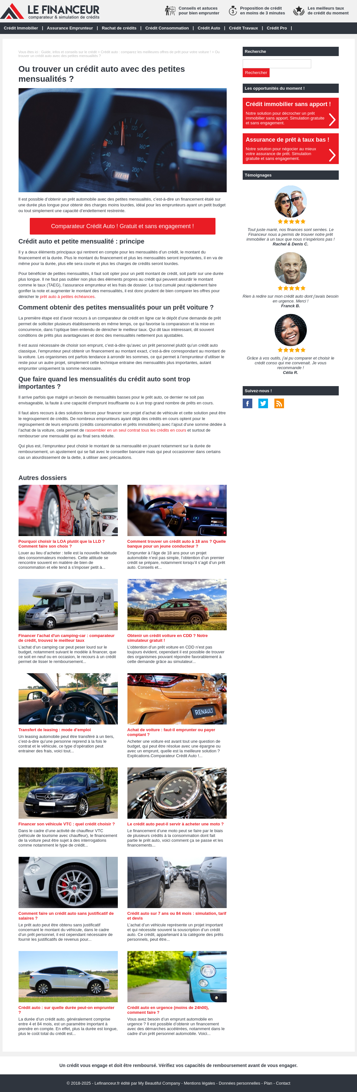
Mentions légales (199, 1083)
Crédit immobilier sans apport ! (288, 104)
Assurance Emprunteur (70, 28)
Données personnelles (239, 1083)
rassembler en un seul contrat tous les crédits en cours (135, 430)
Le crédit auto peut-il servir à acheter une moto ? (175, 824)
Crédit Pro (277, 28)
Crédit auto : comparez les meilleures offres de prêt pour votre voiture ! (156, 52)
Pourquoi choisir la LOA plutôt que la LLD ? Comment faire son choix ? (62, 544)
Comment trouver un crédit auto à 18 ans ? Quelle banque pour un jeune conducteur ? (176, 544)
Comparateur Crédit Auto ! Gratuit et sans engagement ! (122, 226)
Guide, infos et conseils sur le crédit (69, 52)
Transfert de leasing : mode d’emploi (55, 729)
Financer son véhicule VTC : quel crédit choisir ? (67, 824)
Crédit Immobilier (21, 28)
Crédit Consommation (167, 28)
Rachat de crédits (119, 28)
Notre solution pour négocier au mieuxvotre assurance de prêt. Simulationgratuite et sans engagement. (281, 153)
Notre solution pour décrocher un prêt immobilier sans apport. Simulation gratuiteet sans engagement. (285, 118)
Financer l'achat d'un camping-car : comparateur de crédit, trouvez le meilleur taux (67, 638)
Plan (268, 1083)
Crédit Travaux (243, 28)
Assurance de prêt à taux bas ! (287, 139)
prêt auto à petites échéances (67, 296)
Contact (283, 1083)
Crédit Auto (209, 28)
